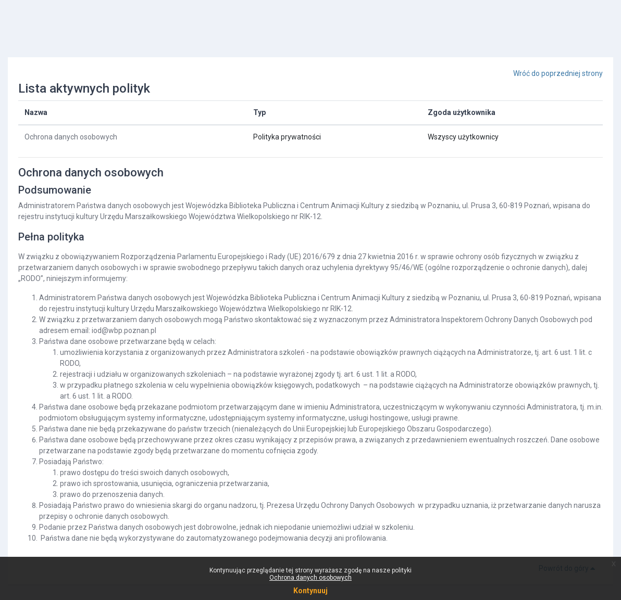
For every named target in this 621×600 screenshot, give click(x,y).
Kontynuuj (310, 590)
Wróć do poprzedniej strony (558, 73)
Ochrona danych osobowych (70, 137)
